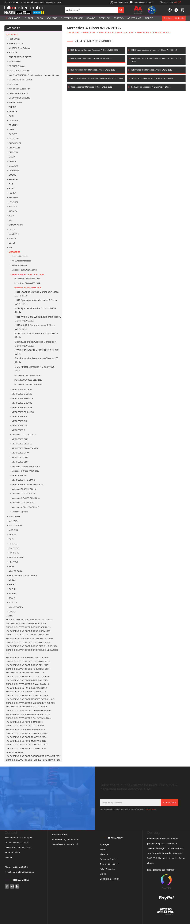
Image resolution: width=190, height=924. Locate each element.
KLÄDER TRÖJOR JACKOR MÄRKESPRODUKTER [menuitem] (29, 620)
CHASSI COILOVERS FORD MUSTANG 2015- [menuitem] (27, 745)
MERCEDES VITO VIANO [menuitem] (23, 480)
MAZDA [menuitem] (12, 238)
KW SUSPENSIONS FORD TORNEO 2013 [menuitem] (25, 729)
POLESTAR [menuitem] (14, 548)
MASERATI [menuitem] (14, 234)
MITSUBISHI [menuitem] (14, 516)
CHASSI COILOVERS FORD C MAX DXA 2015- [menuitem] (27, 684)
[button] (176, 10)
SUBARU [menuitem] (13, 593)
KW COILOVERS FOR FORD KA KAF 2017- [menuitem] (26, 623)
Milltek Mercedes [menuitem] (19, 265)
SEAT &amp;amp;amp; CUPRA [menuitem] (23, 575)
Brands (103, 849)
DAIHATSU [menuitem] (14, 170)
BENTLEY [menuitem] (13, 125)
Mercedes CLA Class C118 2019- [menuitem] (28, 384)
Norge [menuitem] (149, 18)
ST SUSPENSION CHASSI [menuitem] (21, 80)
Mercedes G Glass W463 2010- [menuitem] (26, 466)
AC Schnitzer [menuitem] (14, 62)
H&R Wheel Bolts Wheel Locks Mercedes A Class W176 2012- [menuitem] (38, 319)
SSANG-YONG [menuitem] (15, 571)
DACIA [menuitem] (12, 157)
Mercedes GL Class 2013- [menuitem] (23, 502)
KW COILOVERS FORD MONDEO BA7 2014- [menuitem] (27, 707)
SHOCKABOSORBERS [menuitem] (19, 98)
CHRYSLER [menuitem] (14, 148)
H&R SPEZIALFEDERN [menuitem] (19, 71)
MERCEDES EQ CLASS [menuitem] (23, 412)
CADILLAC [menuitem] (14, 139)
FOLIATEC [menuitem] (13, 52)
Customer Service (108, 859)
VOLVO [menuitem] (12, 612)
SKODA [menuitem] (12, 580)
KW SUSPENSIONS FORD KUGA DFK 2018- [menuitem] (26, 692)
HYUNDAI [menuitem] (13, 202)
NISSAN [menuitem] (12, 535)
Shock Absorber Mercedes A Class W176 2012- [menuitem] (36, 360)
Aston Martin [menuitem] (14, 120)
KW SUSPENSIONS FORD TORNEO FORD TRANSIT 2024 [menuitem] (33, 756)
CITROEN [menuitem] (13, 152)
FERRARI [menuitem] (13, 179)
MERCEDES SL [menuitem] (19, 430)
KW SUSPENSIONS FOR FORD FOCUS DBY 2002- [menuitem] (29, 638)
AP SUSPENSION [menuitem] (17, 66)
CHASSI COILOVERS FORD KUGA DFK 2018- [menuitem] (27, 695)
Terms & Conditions (109, 864)
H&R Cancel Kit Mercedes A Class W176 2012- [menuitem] (36, 335)
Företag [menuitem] (119, 18)
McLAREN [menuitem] (13, 521)
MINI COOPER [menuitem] (15, 525)
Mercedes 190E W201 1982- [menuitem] (24, 270)
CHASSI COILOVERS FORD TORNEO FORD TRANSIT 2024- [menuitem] (34, 760)
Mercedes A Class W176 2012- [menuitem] (27, 288)
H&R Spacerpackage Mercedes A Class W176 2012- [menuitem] (36, 302)
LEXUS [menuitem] (12, 229)
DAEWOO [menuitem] (13, 166)
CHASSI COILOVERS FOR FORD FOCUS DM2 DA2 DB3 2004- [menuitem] (32, 652)
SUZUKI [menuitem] (12, 589)
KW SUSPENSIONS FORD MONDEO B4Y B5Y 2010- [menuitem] (30, 699)
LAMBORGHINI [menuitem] (16, 225)
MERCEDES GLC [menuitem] (20, 457)
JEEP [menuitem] (11, 216)
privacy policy (151, 809)
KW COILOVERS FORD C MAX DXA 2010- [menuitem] (25, 673)
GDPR (103, 874)
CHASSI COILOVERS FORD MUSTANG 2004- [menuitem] (27, 733)
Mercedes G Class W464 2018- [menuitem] (26, 471)
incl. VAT (177, 2)
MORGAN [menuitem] (13, 530)
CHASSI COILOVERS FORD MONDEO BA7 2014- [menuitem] (29, 710)
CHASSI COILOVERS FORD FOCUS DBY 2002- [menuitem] (28, 642)
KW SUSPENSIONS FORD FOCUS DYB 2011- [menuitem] (27, 657)
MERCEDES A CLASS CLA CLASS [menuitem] (28, 274)
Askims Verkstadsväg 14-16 (18, 847)
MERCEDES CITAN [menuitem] (21, 453)
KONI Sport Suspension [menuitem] (19, 89)
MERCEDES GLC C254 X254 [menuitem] (25, 448)
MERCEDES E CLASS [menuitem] (22, 403)
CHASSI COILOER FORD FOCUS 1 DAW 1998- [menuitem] (28, 635)
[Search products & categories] (91, 10)
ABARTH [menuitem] (13, 111)
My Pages (104, 844)
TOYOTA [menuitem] (13, 602)
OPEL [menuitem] (11, 539)
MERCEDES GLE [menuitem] (20, 439)
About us (104, 854)
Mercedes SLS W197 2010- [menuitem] (24, 489)
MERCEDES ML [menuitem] (19, 475)
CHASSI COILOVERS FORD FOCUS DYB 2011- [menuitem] (28, 661)
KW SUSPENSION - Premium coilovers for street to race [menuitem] (34, 75)
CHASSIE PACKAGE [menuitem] (18, 93)
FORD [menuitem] (12, 188)
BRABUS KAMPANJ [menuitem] (15, 752)
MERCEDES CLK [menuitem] (19, 421)
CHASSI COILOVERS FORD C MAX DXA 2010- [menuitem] (27, 676)
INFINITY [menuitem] (13, 211)
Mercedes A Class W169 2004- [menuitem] (27, 283)
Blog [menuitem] (40, 18)
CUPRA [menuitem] (12, 161)
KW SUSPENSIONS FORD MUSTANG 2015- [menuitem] (26, 741)
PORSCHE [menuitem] (14, 553)
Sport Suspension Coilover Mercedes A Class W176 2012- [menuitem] (35, 344)
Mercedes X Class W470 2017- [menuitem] (25, 507)
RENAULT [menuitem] (13, 562)
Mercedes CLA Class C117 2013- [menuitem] (28, 380)
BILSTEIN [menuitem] (13, 84)
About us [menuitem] (52, 18)
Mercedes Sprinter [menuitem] (20, 512)
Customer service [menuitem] (72, 18)
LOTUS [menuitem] (12, 243)
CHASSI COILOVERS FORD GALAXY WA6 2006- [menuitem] (28, 718)
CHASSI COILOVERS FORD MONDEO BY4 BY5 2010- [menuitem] (31, 703)
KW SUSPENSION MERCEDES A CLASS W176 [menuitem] (37, 352)
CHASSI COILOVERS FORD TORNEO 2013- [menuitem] (26, 748)
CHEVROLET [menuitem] (15, 143)
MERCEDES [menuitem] (14, 252)
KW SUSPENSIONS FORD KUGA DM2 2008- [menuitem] (26, 688)
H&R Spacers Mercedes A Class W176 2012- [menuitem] (35, 310)
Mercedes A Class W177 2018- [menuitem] (27, 375)
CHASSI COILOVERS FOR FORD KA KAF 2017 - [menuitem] (28, 627)
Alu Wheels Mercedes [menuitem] (21, 261)
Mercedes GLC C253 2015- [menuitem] (24, 434)
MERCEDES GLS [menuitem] (20, 462)
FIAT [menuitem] (11, 184)
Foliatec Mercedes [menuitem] (20, 256)
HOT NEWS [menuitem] (14, 39)
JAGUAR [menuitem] (13, 207)
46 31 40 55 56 (20, 867)
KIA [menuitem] (10, 220)
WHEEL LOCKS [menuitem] (16, 43)
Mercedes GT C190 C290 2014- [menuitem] (26, 498)
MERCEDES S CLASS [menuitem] (22, 407)
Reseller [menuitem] (104, 18)
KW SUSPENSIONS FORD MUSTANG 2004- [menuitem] (26, 737)
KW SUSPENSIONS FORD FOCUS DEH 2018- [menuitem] (27, 665)
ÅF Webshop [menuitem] (134, 18)
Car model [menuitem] (14, 18)
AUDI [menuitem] (11, 116)
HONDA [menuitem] (12, 193)
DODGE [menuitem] (12, 175)
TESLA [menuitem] (12, 598)
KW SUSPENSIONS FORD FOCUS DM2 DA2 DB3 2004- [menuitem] (32, 646)
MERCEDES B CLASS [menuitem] (22, 389)
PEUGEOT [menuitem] (14, 544)
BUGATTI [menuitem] (13, 134)
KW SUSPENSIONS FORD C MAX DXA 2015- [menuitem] (27, 680)
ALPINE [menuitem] (12, 107)
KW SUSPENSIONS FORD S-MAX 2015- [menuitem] (24, 722)
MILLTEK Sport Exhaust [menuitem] (19, 48)
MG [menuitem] (10, 247)
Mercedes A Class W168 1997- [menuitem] (27, 278)
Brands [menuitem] (90, 18)
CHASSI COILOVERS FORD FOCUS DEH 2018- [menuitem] (28, 669)
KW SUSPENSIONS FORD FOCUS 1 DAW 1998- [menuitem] (28, 631)
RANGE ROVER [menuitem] (16, 557)
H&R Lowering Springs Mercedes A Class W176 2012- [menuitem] (36, 294)
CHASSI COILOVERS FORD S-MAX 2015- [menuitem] (25, 726)
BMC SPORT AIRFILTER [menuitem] (20, 57)
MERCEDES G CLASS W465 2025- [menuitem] (28, 484)
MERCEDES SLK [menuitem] (19, 416)
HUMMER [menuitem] (13, 197)
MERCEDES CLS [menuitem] (19, 425)
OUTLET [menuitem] (29, 18)
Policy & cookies (107, 869)
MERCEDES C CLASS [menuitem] (22, 394)
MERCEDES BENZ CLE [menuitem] (22, 398)
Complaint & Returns (109, 879)
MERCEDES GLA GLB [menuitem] (22, 444)
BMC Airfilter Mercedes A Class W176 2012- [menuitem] (35, 369)
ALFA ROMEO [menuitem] (15, 102)
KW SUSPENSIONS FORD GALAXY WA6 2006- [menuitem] (28, 714)
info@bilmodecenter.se (23, 872)
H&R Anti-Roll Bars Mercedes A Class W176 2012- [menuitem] (35, 327)
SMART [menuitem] (12, 584)
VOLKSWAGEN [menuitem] (16, 607)
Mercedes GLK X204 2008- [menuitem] (24, 493)
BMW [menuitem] (11, 130)
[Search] (121, 10)
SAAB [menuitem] (11, 566)
